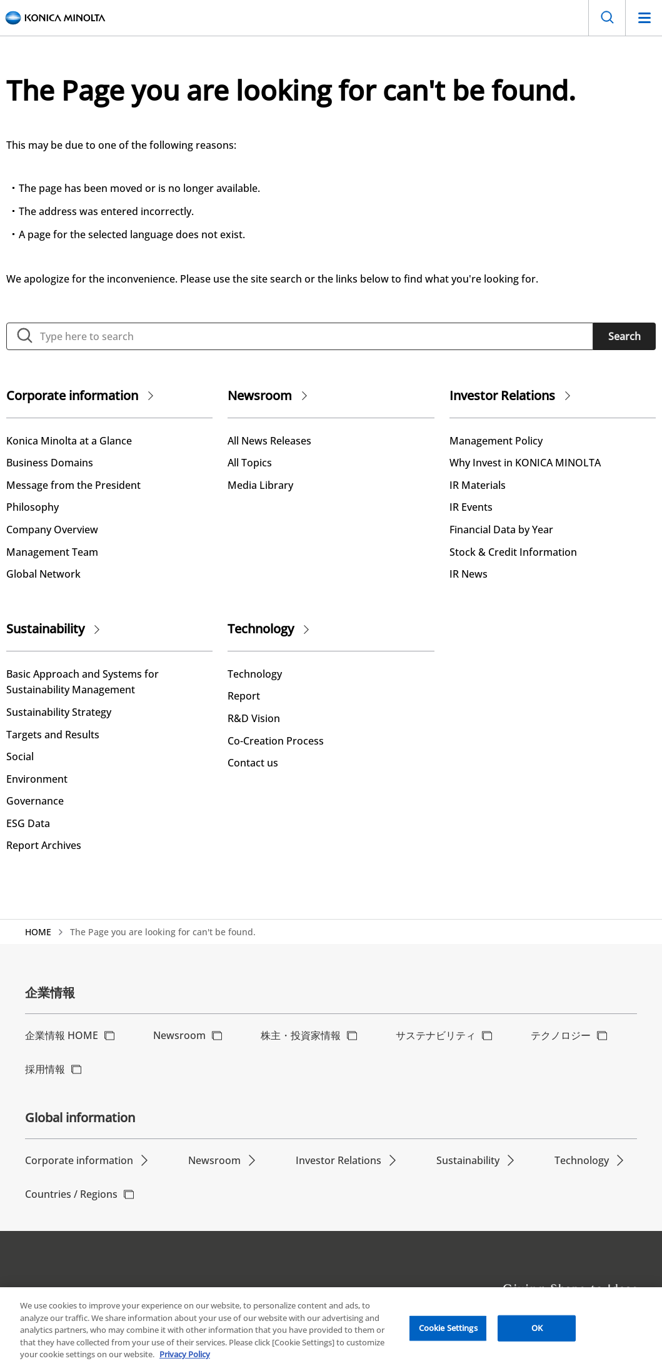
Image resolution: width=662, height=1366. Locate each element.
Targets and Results (52, 734)
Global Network (43, 574)
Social (20, 756)
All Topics (250, 463)
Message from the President (73, 485)
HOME (38, 932)
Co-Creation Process (276, 741)
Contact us (253, 763)
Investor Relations (502, 395)
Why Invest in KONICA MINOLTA (525, 463)
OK (537, 1331)
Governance (35, 801)
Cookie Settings (448, 1331)
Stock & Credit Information (513, 552)
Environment (37, 779)
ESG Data (28, 823)
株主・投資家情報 (301, 1035)
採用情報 (45, 1069)
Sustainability (45, 628)
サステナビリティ (436, 1035)
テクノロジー (561, 1035)
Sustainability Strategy (58, 712)
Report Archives (43, 845)
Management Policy (496, 441)
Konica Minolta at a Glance (69, 441)
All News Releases (269, 441)
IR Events (471, 507)
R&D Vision (254, 718)
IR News (468, 574)
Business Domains (49, 463)
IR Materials (477, 485)
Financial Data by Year (501, 529)
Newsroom (260, 395)
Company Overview (52, 529)
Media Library (260, 485)
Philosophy (32, 507)
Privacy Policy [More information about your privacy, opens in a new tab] (184, 1358)
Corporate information (72, 395)
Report (244, 696)
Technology (261, 628)
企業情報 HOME (61, 1035)
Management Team (52, 552)
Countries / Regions (71, 1194)
